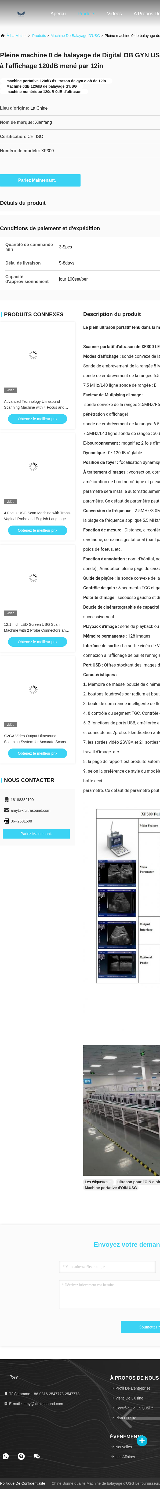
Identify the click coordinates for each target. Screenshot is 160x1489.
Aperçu (58, 13)
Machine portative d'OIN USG (111, 1188)
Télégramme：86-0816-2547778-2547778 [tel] (41, 1394)
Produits (86, 13)
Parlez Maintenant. (40, 180)
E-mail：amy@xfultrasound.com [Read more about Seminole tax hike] (33, 1404)
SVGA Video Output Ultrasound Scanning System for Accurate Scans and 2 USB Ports (35, 742)
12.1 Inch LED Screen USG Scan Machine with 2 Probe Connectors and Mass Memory (36, 630)
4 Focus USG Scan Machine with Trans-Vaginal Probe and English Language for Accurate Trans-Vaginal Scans (37, 519)
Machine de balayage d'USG (75, 35)
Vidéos (114, 13)
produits (39, 35)
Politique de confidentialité (22, 1483)
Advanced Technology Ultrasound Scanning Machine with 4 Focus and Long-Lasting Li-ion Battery (34, 407)
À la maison (17, 35)
